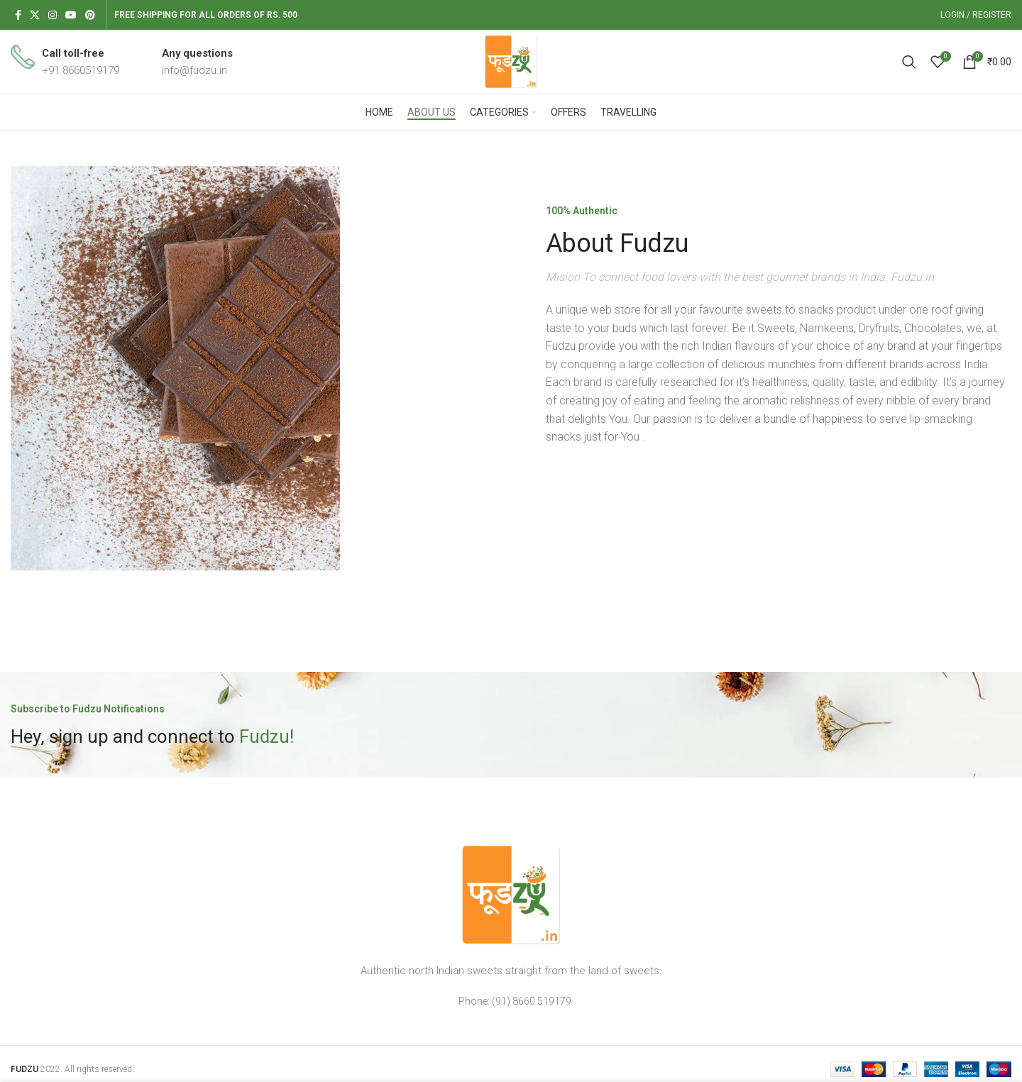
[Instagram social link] (52, 15)
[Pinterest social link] (90, 15)
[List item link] (511, 1001)
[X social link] (35, 15)
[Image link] (511, 894)
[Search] (909, 62)
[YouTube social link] (71, 15)
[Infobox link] (65, 62)
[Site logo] (511, 61)
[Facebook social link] (18, 15)
